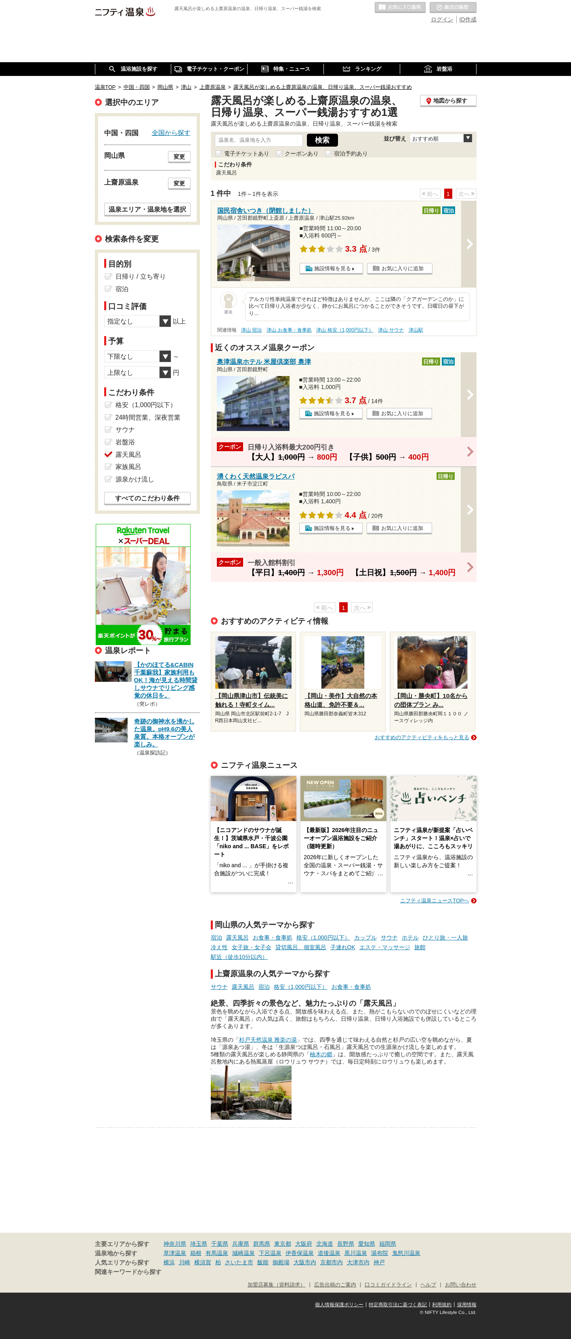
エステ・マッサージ (384, 947)
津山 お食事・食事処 (289, 330)
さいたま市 (239, 1262)
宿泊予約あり (351, 153)
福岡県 (387, 1243)
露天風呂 (237, 937)
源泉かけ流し (134, 479)
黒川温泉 (355, 1253)
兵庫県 (240, 1243)
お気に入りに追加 (403, 268)
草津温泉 (175, 1253)
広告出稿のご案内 (335, 1285)
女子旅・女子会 (251, 947)
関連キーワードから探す (128, 1272)
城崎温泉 (243, 1253)
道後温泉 (329, 1253)
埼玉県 (198, 1243)
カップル (365, 937)
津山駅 (416, 330)
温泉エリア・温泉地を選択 (147, 209)
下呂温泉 (270, 1253)
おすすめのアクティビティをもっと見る (422, 737)
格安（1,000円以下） (323, 937)
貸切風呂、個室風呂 (300, 947)
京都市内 (331, 1262)
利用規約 (441, 1304)
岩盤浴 (125, 442)
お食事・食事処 (272, 937)
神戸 (379, 1262)
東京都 (282, 1243)
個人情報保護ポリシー (339, 1304)
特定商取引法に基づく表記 (398, 1304)
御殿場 (281, 1262)
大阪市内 (305, 1262)
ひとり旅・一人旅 (445, 937)
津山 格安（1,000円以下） (344, 330)
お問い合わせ (461, 1285)
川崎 (184, 1262)
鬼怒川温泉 (406, 1253)
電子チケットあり (246, 153)
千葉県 (219, 1243)
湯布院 (379, 1253)
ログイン (442, 19)
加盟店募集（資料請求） (276, 1285)
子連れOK (342, 947)
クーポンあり (302, 153)
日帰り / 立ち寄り (140, 276)
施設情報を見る (332, 268)
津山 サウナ (390, 330)
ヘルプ (428, 1285)
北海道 (324, 1243)
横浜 (169, 1262)
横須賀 (202, 1262)
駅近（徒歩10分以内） (239, 957)
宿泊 (216, 937)
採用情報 (467, 1304)
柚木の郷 (321, 1054)
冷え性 (219, 947)
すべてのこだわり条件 (147, 498)
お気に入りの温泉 (400, 7)
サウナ (389, 937)
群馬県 (261, 1243)
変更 (179, 156)
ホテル (410, 937)
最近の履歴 (453, 7)
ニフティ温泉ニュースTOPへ (434, 901)
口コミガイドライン (388, 1285)
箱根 (196, 1253)
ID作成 (468, 19)
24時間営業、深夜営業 (148, 417)
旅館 (420, 947)
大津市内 (358, 1262)
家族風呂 (128, 466)
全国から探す (171, 132)
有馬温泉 (217, 1253)
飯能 (263, 1262)
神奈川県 (175, 1243)
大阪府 (303, 1243)
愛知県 (366, 1243)
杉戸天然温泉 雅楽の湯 (268, 1039)
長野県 (345, 1243)
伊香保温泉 (300, 1253)
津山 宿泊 (251, 330)
